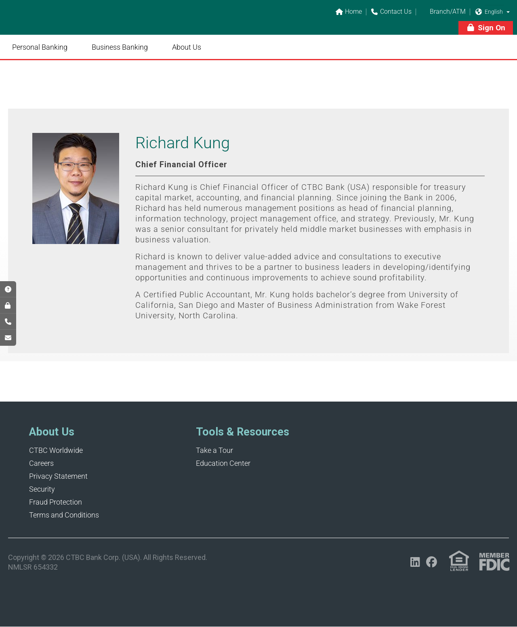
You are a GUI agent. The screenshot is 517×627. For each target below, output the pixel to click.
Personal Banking (39, 47)
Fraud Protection (55, 502)
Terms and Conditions (64, 515)
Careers (41, 463)
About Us (186, 47)
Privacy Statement (58, 476)
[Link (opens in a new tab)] (459, 561)
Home (348, 11)
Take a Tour (214, 450)
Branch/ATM (443, 11)
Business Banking (120, 47)
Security (42, 489)
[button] (508, 11)
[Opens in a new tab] (415, 562)
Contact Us (391, 11)
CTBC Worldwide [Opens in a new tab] (56, 450)
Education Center (223, 463)
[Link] (64, 23)
